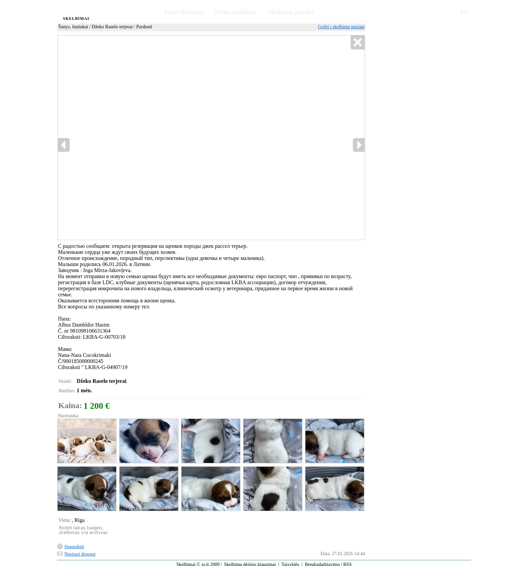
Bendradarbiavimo (322, 561)
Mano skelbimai (236, 12)
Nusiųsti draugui (80, 551)
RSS (347, 561)
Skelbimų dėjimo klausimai (250, 561)
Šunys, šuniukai (73, 26)
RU (464, 11)
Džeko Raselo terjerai (112, 26)
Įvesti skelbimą (183, 12)
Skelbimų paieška (291, 12)
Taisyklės (290, 561)
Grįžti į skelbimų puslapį (341, 26)
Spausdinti (74, 543)
